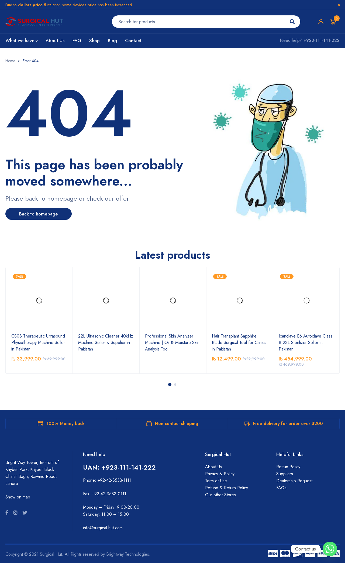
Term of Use (216, 480)
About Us (213, 466)
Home (10, 60)
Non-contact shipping (176, 423)
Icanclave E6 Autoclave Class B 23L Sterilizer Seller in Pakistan (305, 342)
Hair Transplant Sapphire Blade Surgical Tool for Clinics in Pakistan (239, 342)
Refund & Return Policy (226, 487)
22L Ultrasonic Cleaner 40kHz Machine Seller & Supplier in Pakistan (105, 342)
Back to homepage (42, 214)
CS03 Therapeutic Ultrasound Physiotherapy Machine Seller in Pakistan (38, 342)
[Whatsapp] (330, 549)
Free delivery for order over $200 (288, 423)
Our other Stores (220, 494)
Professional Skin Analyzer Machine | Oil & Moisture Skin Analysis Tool (172, 342)
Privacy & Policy (219, 473)
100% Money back (65, 423)
